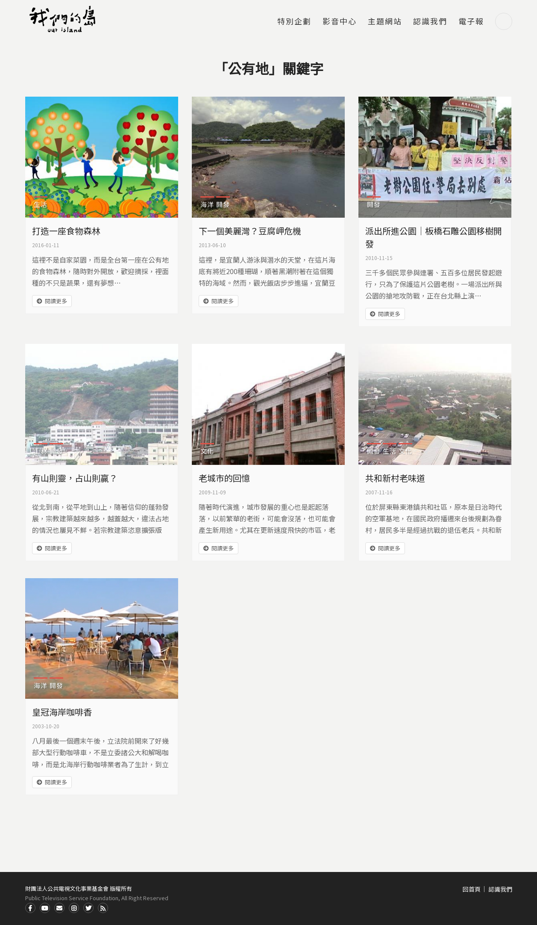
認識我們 (430, 22)
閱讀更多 (56, 301)
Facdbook (30, 908)
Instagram (74, 908)
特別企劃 (294, 22)
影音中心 (340, 22)
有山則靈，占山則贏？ (74, 478)
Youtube (45, 908)
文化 (207, 450)
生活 (40, 204)
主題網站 (385, 22)
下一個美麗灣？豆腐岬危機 (250, 231)
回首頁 (472, 889)
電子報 (471, 22)
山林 (40, 450)
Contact (59, 908)
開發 (223, 204)
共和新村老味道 (395, 478)
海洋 (207, 204)
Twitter (88, 908)
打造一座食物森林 (66, 231)
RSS (103, 908)
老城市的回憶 (224, 478)
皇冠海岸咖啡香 (62, 712)
